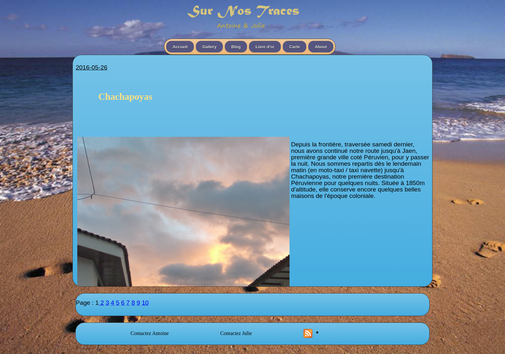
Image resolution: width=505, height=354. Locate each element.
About (321, 46)
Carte (294, 46)
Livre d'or (264, 46)
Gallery (209, 46)
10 (145, 302)
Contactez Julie (236, 333)
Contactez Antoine (149, 333)
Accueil (180, 46)
